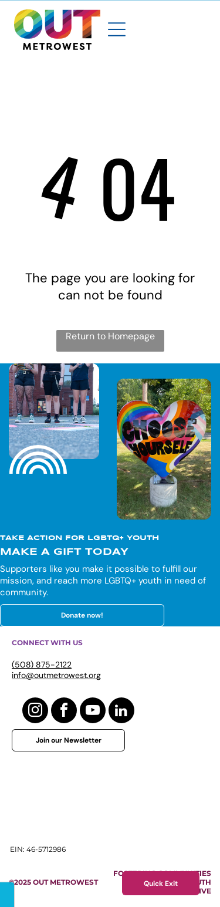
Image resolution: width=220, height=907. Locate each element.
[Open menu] (117, 29)
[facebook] (64, 711)
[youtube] (93, 711)
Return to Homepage (110, 336)
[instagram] (35, 711)
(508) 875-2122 (42, 664)
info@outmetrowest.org (56, 675)
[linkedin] (121, 711)
